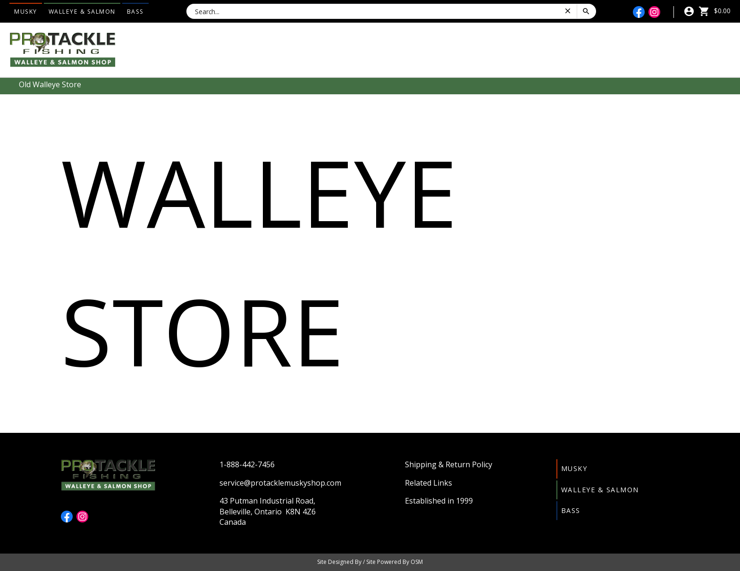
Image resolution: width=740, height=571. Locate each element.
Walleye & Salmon (82, 12)
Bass (135, 12)
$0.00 (714, 10)
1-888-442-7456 (247, 464)
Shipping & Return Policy (448, 464)
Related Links (428, 483)
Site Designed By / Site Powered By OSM (370, 562)
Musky (25, 12)
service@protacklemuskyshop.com (280, 483)
